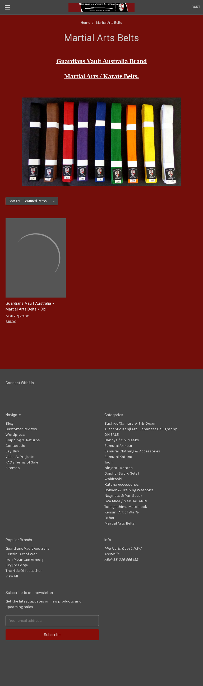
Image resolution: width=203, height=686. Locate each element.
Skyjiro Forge (17, 565)
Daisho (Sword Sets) (121, 473)
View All (12, 576)
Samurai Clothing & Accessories (132, 451)
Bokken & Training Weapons (128, 490)
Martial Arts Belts (119, 523)
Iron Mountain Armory (25, 559)
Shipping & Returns (23, 440)
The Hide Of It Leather (24, 570)
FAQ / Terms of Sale (22, 462)
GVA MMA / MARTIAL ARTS (125, 501)
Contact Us (15, 445)
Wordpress (15, 434)
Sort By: (15, 201)
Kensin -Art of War (21, 554)
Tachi (108, 462)
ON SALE (111, 434)
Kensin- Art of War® (121, 512)
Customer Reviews (21, 429)
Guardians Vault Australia (27, 548)
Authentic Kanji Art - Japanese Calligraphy (140, 429)
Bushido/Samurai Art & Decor (130, 423)
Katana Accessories (121, 484)
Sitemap (13, 468)
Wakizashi (113, 479)
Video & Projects (20, 457)
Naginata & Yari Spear (123, 495)
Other (109, 518)
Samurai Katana (118, 457)
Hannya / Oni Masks (121, 440)
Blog (9, 423)
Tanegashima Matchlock (125, 506)
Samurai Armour (118, 445)
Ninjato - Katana (118, 468)
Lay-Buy (12, 451)
